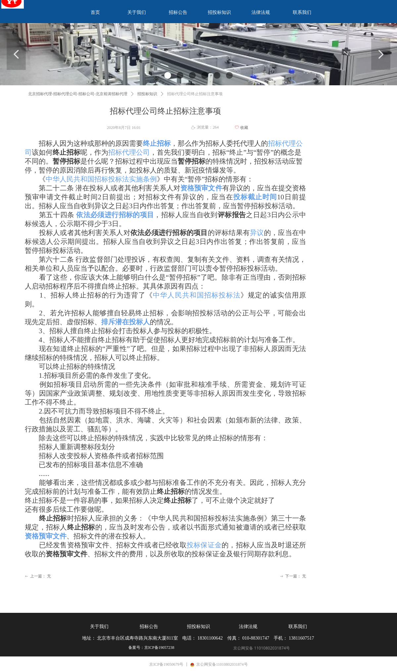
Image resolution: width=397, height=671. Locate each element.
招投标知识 (147, 94)
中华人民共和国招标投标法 (197, 295)
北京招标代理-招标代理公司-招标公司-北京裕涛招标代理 (77, 94)
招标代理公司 (129, 152)
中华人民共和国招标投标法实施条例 (101, 179)
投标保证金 (204, 545)
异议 (257, 233)
